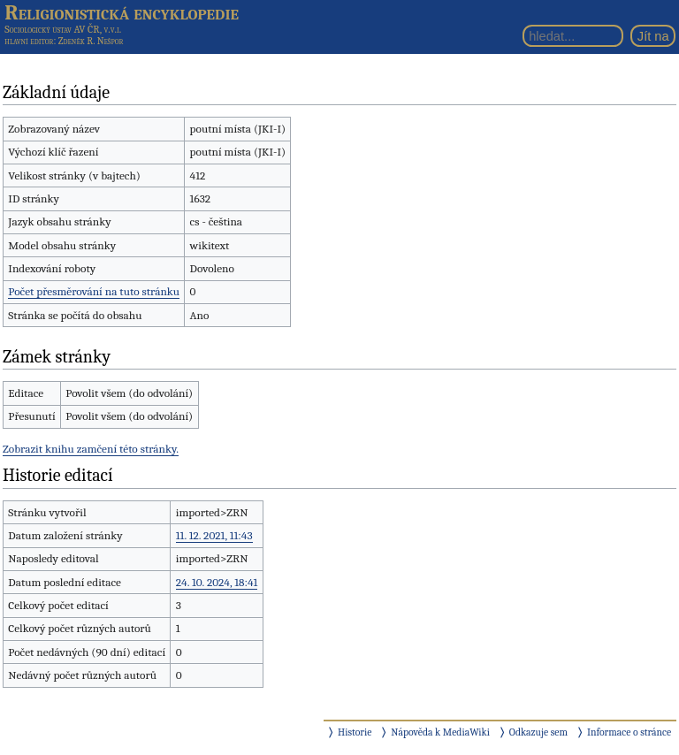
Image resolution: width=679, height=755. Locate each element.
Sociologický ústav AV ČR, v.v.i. (62, 29)
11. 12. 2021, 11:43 (214, 535)
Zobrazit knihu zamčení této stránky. (91, 448)
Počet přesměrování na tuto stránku (93, 291)
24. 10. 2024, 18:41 (217, 582)
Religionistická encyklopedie (121, 12)
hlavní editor (28, 41)
